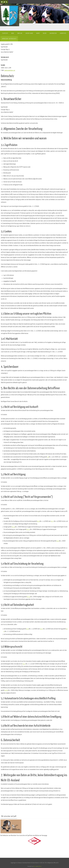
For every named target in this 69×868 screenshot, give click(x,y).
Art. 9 (52, 521)
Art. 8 (58, 541)
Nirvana (34, 866)
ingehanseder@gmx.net (10, 70)
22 (48, 457)
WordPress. (39, 866)
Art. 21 (13, 527)
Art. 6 (38, 521)
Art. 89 (6, 690)
